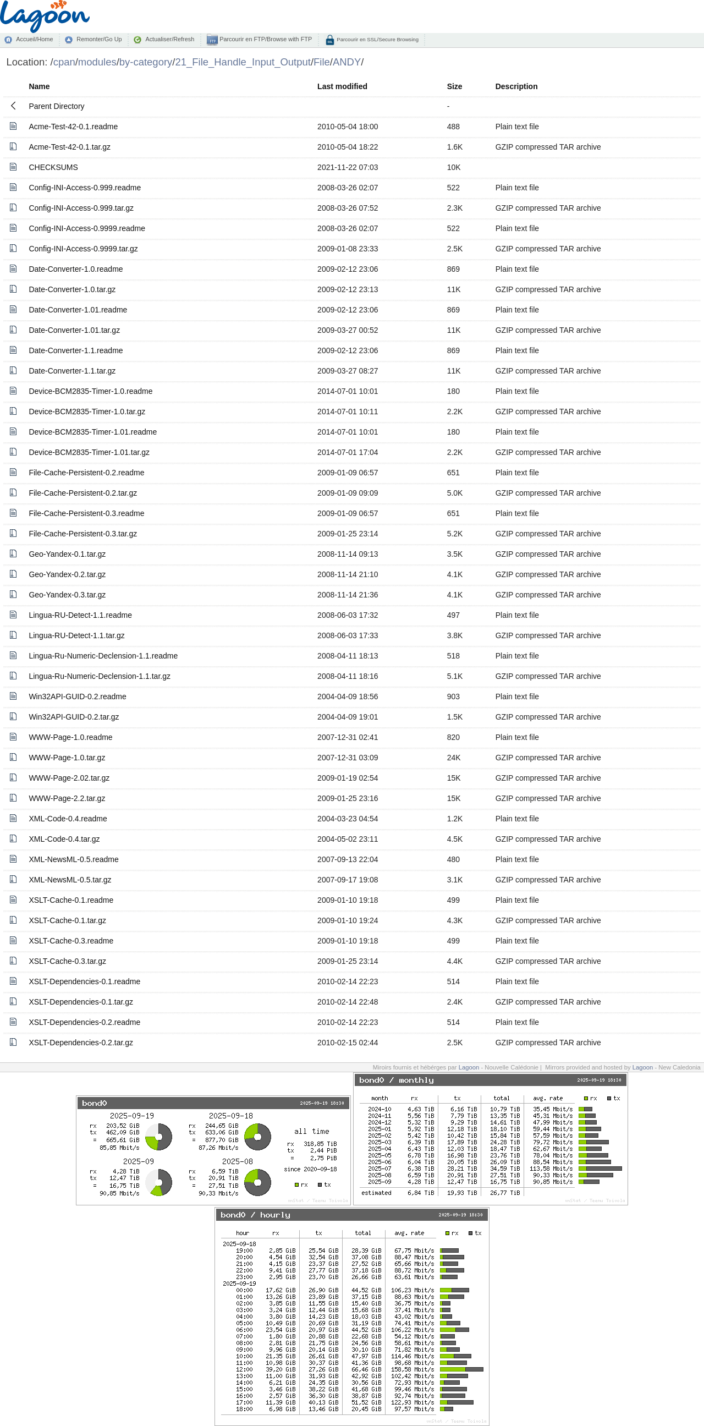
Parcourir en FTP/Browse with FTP (265, 39)
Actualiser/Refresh (169, 39)
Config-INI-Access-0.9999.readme (87, 228)
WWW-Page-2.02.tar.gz (69, 778)
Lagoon (469, 1067)
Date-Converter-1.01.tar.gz (74, 330)
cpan (64, 62)
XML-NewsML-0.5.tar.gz (70, 879)
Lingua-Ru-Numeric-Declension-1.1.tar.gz (99, 676)
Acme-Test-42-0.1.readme (73, 126)
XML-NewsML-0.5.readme (73, 859)
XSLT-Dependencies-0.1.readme (84, 981)
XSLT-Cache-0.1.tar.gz (67, 920)
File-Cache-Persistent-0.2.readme (86, 472)
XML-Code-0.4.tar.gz (64, 839)
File (322, 62)
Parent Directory (56, 106)
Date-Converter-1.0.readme (76, 269)
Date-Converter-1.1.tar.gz (72, 370)
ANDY (347, 62)
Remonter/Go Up (99, 39)
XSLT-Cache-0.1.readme (71, 900)
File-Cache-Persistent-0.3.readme (86, 513)
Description (517, 86)
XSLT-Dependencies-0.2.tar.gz (81, 1042)
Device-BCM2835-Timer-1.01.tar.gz (89, 452)
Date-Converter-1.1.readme (76, 350)
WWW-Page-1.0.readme (70, 737)
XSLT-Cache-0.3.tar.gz (67, 961)
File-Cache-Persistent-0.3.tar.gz (83, 533)
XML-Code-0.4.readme (68, 818)
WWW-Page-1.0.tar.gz (67, 757)
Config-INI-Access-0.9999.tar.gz (83, 248)
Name (39, 86)
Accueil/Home (34, 39)
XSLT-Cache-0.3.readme (71, 940)
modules (97, 62)
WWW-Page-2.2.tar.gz (67, 798)
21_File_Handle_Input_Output (242, 62)
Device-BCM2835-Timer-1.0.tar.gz (87, 411)
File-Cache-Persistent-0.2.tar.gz (83, 493)
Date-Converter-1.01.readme (78, 309)
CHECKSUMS (53, 167)
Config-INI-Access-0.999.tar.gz (81, 208)
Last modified (342, 86)
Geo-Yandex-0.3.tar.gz (67, 594)
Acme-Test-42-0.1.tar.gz (70, 146)
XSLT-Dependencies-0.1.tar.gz (81, 1001)
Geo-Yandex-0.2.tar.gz (67, 574)
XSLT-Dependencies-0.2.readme (84, 1022)
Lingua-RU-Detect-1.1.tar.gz (76, 635)
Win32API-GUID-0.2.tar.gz (74, 716)
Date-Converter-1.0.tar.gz (72, 289)
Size (455, 86)
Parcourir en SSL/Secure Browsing (377, 39)
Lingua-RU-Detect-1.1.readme (80, 615)
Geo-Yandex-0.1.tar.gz (67, 554)
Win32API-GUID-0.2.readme (77, 696)
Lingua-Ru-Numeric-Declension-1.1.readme (103, 655)
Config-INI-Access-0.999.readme (85, 187)
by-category (146, 62)
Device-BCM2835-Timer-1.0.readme (90, 391)
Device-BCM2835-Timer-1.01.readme (93, 431)
